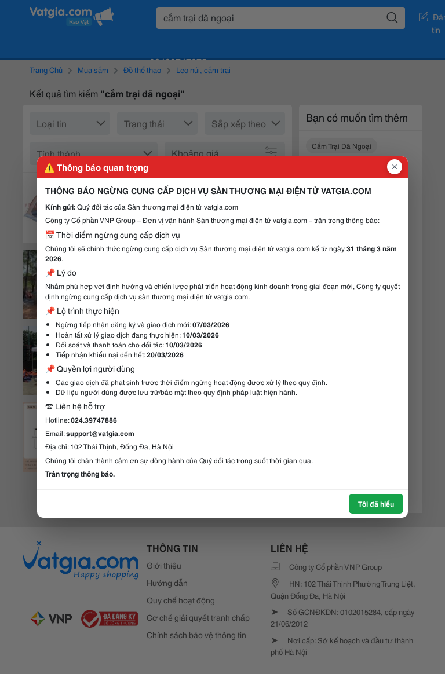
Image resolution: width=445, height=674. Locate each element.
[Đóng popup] (394, 166)
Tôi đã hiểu (376, 503)
